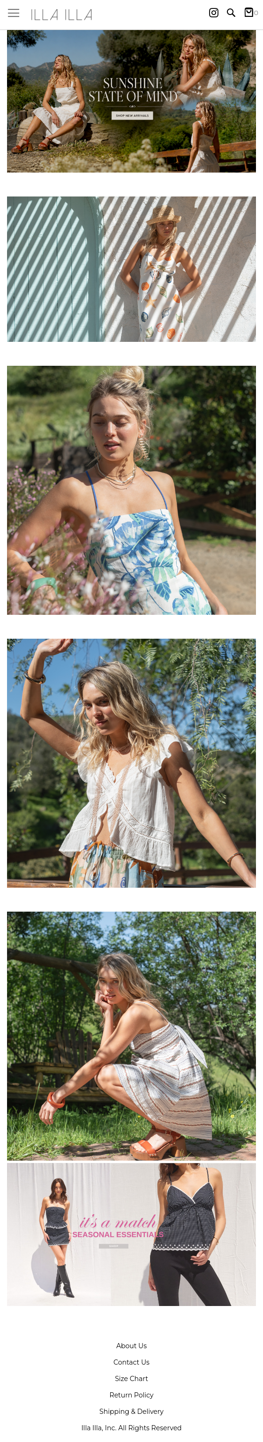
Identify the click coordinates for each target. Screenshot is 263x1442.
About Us (131, 1346)
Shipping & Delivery (131, 1411)
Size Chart (131, 1378)
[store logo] (131, 15)
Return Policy (132, 1395)
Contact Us (131, 1362)
